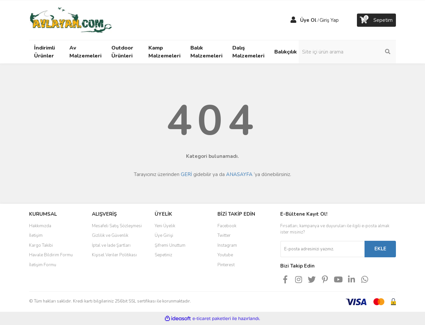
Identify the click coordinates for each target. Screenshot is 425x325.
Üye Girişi (164, 235)
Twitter (224, 235)
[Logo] (70, 19)
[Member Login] (293, 20)
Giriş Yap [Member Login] (329, 20)
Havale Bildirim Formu (51, 255)
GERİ (186, 174)
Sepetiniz (163, 255)
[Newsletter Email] (322, 249)
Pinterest (226, 265)
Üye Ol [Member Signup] (308, 20)
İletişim (36, 235)
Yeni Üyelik (165, 226)
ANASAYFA (239, 174)
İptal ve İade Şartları (111, 245)
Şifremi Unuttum (170, 245)
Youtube (225, 255)
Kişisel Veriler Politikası (114, 255)
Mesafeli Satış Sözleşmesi (117, 226)
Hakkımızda (40, 226)
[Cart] (376, 20)
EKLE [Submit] (380, 248)
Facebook (226, 226)
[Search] (351, 51)
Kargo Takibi (41, 245)
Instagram (227, 245)
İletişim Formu (42, 265)
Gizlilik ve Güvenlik (110, 235)
